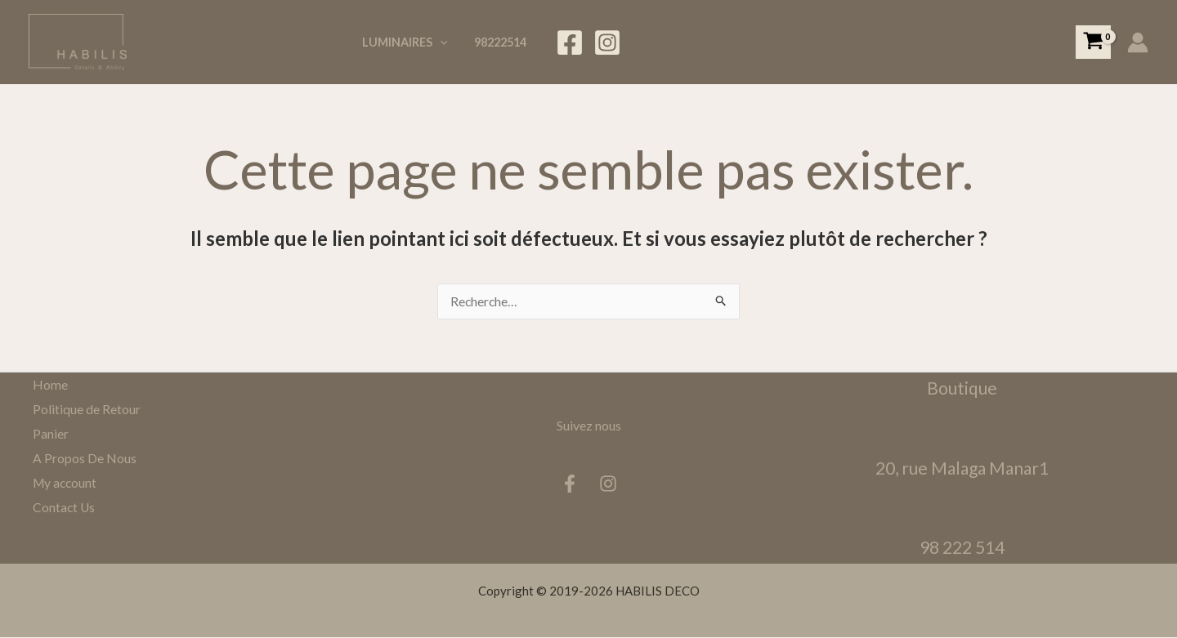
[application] (444, 42)
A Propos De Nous (80, 458)
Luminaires (409, 42)
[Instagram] (607, 42)
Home (46, 385)
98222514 (502, 42)
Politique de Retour (82, 409)
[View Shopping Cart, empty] (1093, 42)
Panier (47, 433)
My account (62, 482)
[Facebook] (570, 42)
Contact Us (60, 506)
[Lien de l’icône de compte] (1137, 42)
